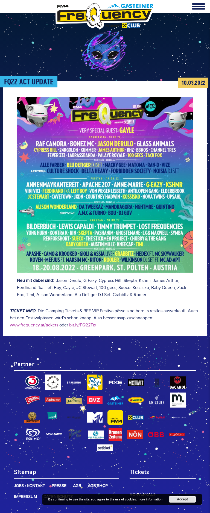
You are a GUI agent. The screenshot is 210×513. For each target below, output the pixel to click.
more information (150, 499)
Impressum (25, 496)
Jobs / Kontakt (29, 485)
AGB (77, 485)
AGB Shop (98, 485)
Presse (59, 485)
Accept (182, 499)
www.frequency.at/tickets (34, 325)
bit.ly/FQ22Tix (82, 325)
